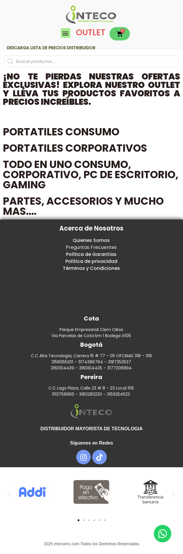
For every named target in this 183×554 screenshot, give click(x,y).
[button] (65, 33)
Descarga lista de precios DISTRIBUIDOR (51, 48)
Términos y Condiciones (91, 268)
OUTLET (90, 32)
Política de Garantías (91, 254)
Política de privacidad (91, 261)
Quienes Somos (91, 240)
